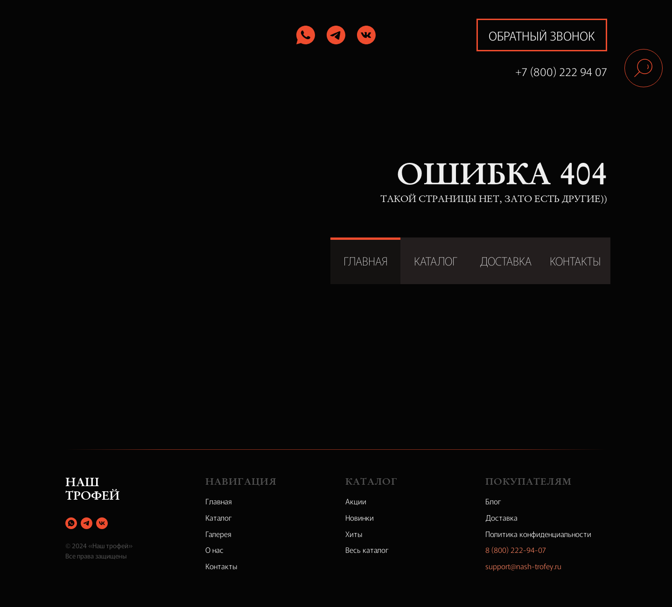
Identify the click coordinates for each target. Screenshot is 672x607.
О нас (214, 549)
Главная (218, 501)
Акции (355, 501)
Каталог (218, 517)
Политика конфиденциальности (538, 533)
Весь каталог (367, 549)
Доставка (501, 517)
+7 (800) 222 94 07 (561, 71)
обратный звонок (542, 35)
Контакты (221, 566)
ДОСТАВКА (506, 260)
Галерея (218, 533)
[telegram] (86, 523)
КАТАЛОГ (435, 260)
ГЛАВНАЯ (365, 260)
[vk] (102, 523)
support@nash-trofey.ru (523, 566)
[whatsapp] (71, 523)
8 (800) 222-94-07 (515, 549)
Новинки (359, 517)
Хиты (354, 533)
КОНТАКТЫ (575, 260)
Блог (493, 501)
